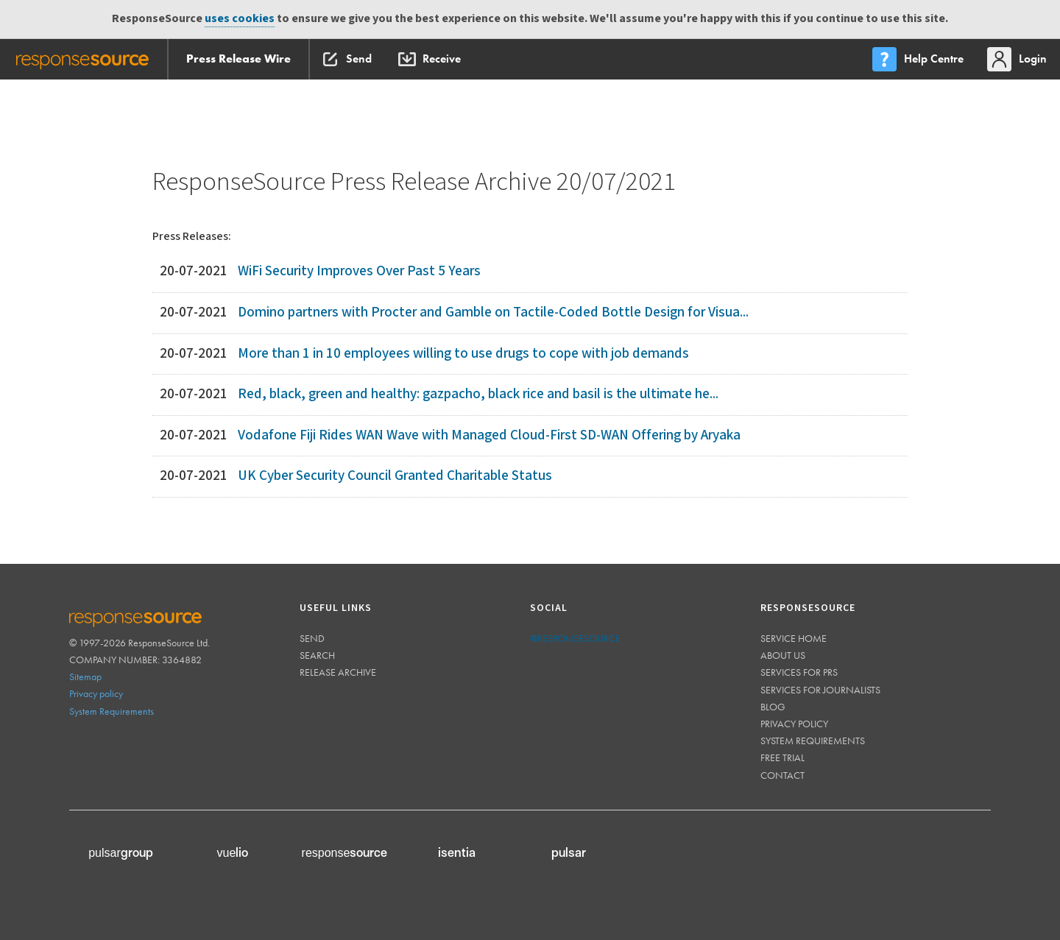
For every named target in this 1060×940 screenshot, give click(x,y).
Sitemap (85, 676)
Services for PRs (799, 672)
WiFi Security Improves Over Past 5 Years (359, 271)
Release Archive (338, 672)
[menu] (919, 59)
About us (782, 655)
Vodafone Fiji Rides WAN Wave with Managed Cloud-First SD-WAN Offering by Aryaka (489, 435)
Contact (782, 775)
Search (317, 655)
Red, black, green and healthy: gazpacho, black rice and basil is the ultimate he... (478, 394)
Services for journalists (820, 689)
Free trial (782, 757)
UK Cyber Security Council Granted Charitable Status (395, 476)
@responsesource (575, 638)
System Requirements (111, 711)
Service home (793, 638)
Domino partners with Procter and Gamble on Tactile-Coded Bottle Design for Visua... (493, 312)
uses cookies (240, 18)
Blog (772, 706)
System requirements (812, 740)
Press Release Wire (238, 58)
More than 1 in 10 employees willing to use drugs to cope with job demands (463, 353)
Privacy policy (96, 693)
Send (312, 638)
